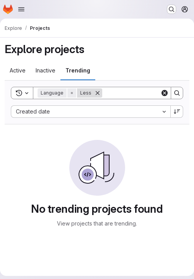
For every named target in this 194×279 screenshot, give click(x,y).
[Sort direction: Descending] (177, 111)
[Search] (177, 93)
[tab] (18, 70)
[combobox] (90, 111)
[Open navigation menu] (21, 9)
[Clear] (164, 93)
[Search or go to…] (171, 9)
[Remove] (97, 93)
